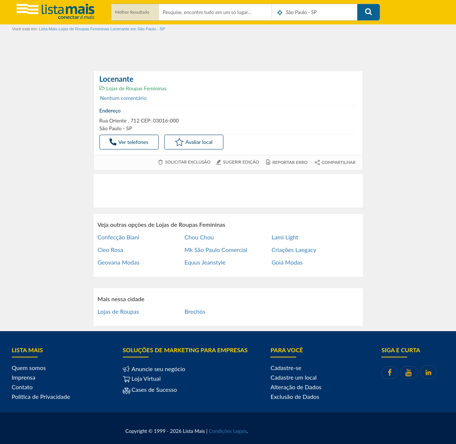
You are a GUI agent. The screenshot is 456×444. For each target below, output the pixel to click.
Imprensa (24, 377)
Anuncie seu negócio (157, 368)
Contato (22, 386)
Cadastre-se (285, 367)
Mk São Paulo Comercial (216, 249)
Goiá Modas (287, 262)
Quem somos (29, 367)
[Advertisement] (228, 191)
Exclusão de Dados (294, 396)
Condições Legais (228, 431)
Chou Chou (199, 236)
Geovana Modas (118, 262)
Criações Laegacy (293, 249)
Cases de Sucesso (153, 389)
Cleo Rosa (111, 249)
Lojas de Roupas (118, 311)
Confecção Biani (118, 236)
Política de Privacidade (41, 396)
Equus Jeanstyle (205, 262)
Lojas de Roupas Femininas (133, 88)
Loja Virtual (142, 378)
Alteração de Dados (295, 386)
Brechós (195, 311)
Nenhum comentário (123, 98)
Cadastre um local (293, 377)
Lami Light (284, 236)
